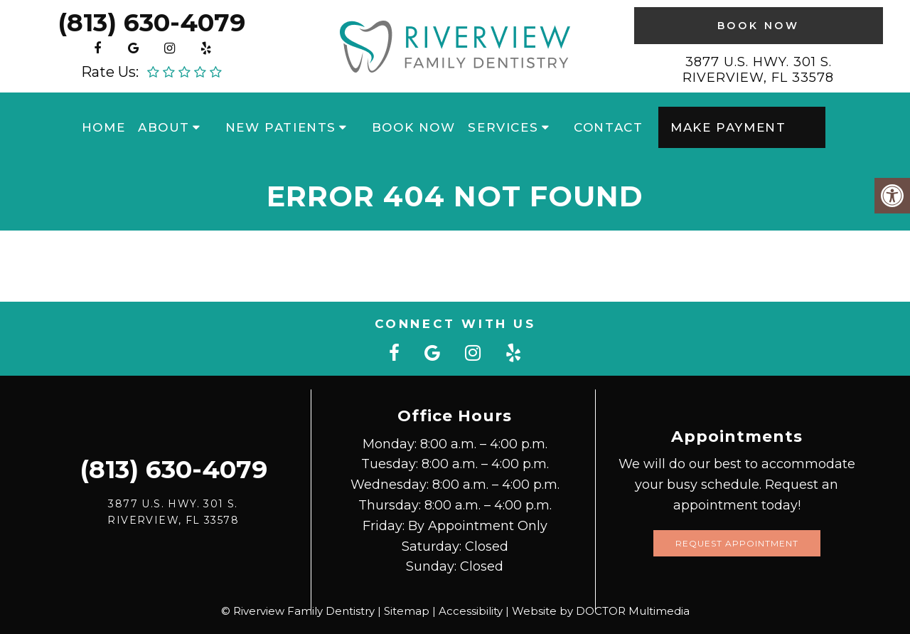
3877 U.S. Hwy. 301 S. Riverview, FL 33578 (758, 69)
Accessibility (471, 611)
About (164, 127)
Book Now (758, 25)
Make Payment (728, 127)
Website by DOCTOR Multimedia (601, 611)
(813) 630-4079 (151, 22)
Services (503, 127)
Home (103, 127)
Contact (608, 127)
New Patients (280, 127)
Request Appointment (736, 543)
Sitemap (406, 611)
